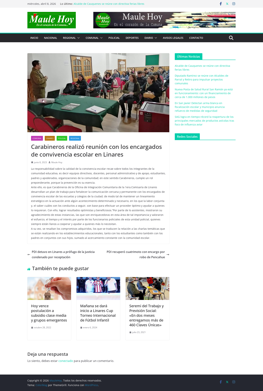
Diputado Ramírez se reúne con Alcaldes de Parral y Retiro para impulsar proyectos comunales (201, 79)
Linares (49, 138)
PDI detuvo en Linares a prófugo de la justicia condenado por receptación (61, 254)
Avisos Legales (173, 38)
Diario (148, 38)
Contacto (196, 38)
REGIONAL (69, 38)
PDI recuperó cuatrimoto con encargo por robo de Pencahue (138, 254)
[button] (78, 37)
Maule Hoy (56, 162)
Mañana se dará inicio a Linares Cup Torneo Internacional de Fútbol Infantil (98, 313)
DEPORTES (132, 38)
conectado (65, 361)
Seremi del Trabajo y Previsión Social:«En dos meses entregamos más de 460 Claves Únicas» (146, 315)
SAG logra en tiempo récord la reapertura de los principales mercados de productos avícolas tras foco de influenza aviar (204, 120)
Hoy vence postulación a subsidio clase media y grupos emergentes (49, 313)
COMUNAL (92, 38)
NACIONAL (50, 38)
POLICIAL (114, 38)
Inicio (34, 38)
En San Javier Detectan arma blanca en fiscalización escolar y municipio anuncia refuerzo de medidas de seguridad (200, 106)
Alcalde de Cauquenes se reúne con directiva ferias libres (109, 3)
